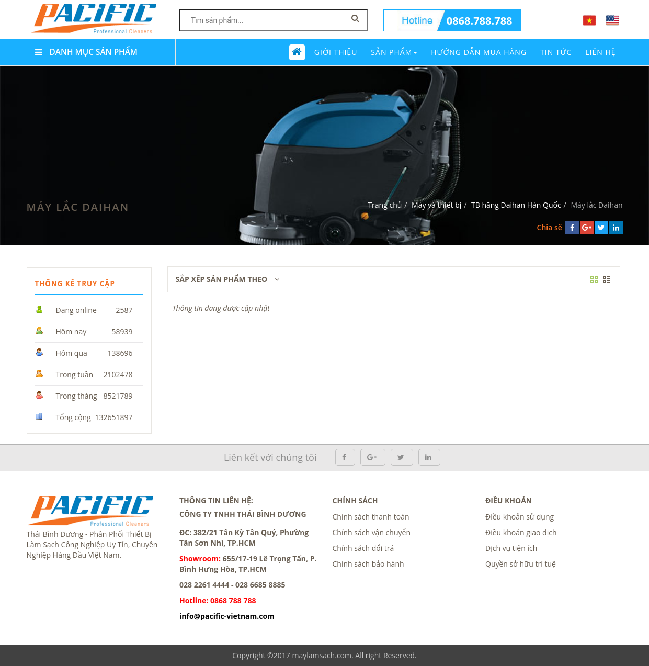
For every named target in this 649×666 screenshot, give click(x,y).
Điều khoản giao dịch (521, 532)
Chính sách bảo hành (368, 564)
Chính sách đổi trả (363, 548)
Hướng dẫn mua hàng (479, 52)
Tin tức (556, 52)
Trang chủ (385, 205)
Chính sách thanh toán (371, 517)
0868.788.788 (480, 21)
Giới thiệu (336, 52)
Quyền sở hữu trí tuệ (520, 564)
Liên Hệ (600, 52)
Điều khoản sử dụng (519, 517)
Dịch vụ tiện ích (511, 548)
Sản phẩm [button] (394, 52)
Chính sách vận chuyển (372, 532)
